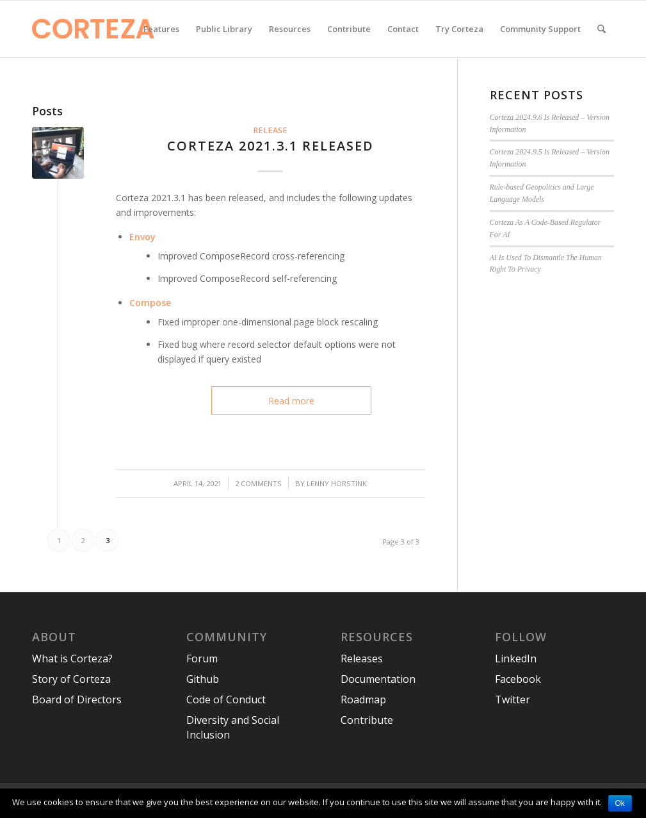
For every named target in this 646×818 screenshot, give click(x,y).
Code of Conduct (226, 699)
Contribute (367, 720)
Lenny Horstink (337, 483)
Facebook (518, 679)
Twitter (512, 699)
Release (270, 130)
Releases (362, 658)
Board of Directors (77, 699)
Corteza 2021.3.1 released (270, 145)
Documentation (378, 679)
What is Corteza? (72, 658)
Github (202, 679)
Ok (620, 803)
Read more (291, 401)
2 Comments (258, 483)
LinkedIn (516, 658)
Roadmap (363, 699)
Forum (202, 658)
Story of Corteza (71, 679)
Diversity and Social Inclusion (232, 727)
